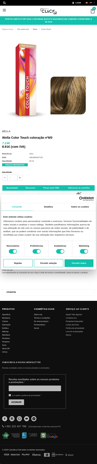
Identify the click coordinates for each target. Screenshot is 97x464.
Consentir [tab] (17, 207)
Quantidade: (7, 172)
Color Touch (46, 29)
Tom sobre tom (23, 29)
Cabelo (5, 321)
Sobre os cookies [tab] (80, 207)
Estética (5, 328)
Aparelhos (6, 314)
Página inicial (7, 29)
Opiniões (11, 292)
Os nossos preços (41, 321)
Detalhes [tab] (48, 207)
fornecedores (39, 325)
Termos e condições (42, 318)
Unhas (4, 352)
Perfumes (6, 338)
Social (36, 328)
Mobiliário (6, 335)
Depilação (6, 325)
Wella (35, 29)
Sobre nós (38, 314)
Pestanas (6, 342)
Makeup (5, 331)
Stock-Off (5, 348)
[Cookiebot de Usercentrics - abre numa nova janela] (81, 199)
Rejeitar (18, 263)
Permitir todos (79, 263)
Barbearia (6, 318)
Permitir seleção (48, 263)
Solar (4, 345)
